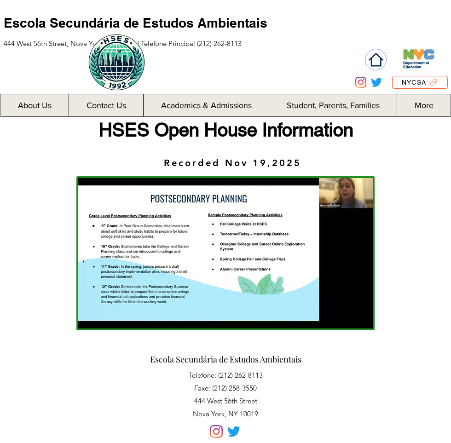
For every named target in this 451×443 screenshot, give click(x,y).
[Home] (376, 59)
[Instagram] (360, 82)
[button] (34, 105)
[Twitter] (376, 82)
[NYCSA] (420, 82)
